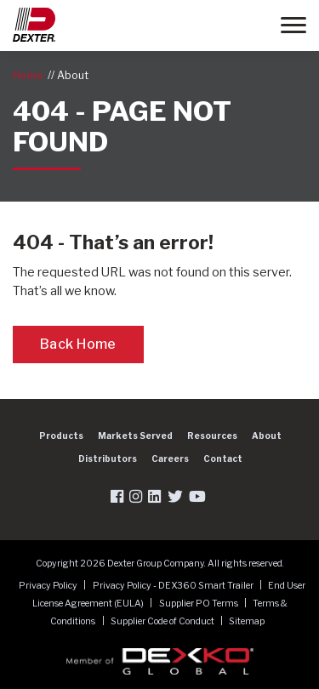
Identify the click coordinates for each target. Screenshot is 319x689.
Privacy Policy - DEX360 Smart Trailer (174, 585)
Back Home (78, 344)
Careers (170, 458)
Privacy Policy (49, 585)
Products (61, 435)
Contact (222, 458)
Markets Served (135, 435)
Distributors (107, 458)
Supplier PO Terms (199, 603)
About (72, 75)
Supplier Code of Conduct (163, 621)
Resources (212, 435)
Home (28, 75)
